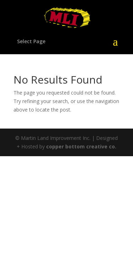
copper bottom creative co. (81, 146)
